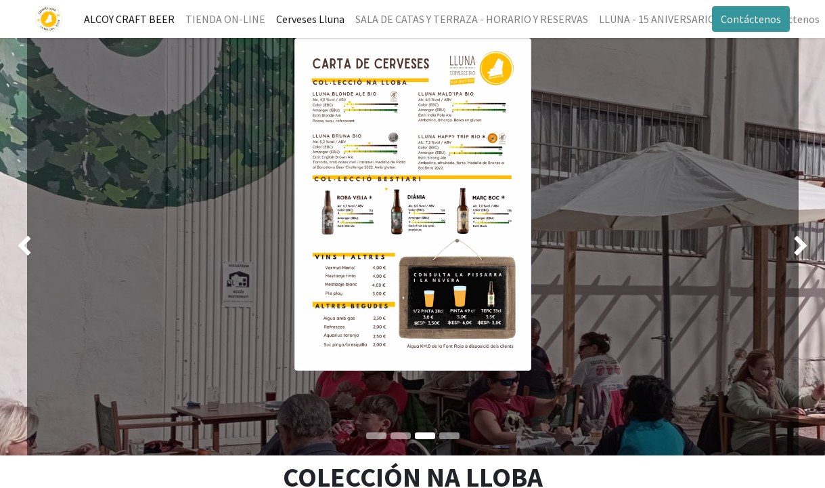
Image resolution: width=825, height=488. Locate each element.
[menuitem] (131, 19)
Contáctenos (749, 19)
